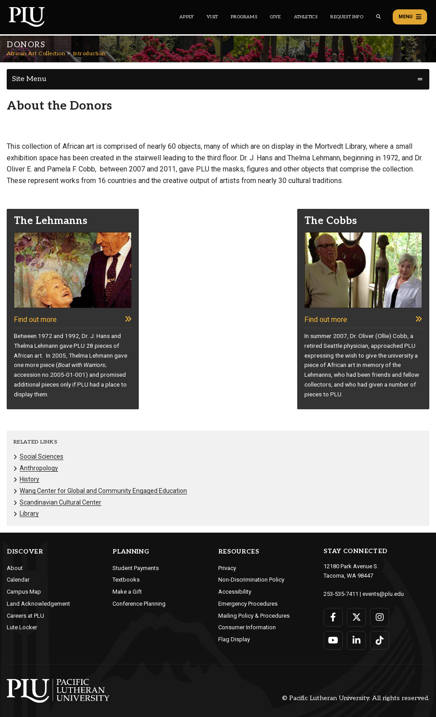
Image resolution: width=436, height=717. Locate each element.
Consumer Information (247, 627)
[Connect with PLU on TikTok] (379, 640)
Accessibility (234, 591)
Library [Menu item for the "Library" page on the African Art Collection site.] (29, 513)
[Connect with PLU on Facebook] (333, 617)
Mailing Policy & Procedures (254, 615)
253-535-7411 (341, 594)
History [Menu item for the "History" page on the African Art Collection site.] (29, 479)
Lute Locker (22, 627)
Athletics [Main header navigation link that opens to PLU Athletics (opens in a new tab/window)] (306, 17)
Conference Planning (139, 603)
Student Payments (135, 568)
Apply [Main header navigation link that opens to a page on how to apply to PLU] (186, 17)
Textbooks (126, 579)
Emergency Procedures (248, 603)
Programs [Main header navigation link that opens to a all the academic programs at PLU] (244, 17)
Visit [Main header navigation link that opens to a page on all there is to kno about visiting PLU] (212, 17)
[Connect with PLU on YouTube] (333, 640)
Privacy (227, 568)
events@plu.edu (383, 594)
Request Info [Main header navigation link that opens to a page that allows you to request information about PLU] (346, 17)
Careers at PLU (25, 615)
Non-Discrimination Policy (251, 579)
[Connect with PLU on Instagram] (379, 617)
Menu (410, 17)
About (15, 568)
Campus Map (24, 591)
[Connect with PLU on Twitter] (356, 617)
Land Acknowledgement (38, 603)
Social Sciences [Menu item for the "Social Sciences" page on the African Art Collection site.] (41, 456)
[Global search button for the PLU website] (378, 16)
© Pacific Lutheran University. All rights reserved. (355, 698)
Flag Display (234, 639)
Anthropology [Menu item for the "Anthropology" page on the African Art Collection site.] (39, 468)
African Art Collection (36, 53)
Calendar (18, 579)
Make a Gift (127, 591)
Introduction (89, 53)
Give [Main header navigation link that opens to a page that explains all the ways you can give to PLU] (275, 17)
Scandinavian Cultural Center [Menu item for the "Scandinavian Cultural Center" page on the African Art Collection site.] (60, 502)
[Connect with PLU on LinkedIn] (356, 640)
